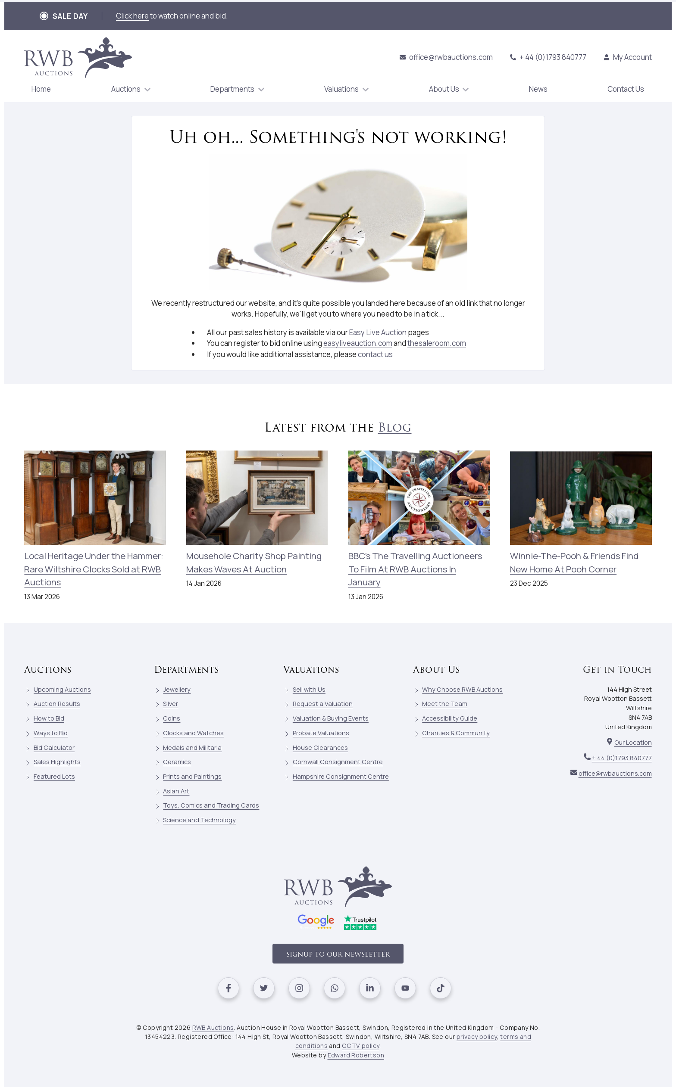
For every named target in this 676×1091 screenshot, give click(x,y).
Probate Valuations (321, 733)
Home (41, 89)
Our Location (633, 742)
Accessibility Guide (449, 718)
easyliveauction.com (357, 343)
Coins (171, 718)
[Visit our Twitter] (264, 988)
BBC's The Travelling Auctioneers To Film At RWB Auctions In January (415, 569)
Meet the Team (444, 703)
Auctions (48, 669)
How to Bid (49, 718)
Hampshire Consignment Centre (341, 776)
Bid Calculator (54, 747)
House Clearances (320, 747)
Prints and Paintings (192, 776)
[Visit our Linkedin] (370, 988)
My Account (628, 57)
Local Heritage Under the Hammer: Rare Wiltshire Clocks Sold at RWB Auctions (93, 569)
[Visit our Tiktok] (440, 988)
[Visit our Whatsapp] (334, 988)
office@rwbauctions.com (446, 57)
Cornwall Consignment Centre (338, 762)
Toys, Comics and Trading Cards (211, 805)
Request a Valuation (323, 703)
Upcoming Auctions (62, 689)
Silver (170, 703)
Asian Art (176, 791)
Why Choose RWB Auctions (462, 689)
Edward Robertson (356, 1055)
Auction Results (57, 703)
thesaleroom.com (436, 343)
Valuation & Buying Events (331, 718)
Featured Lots (54, 776)
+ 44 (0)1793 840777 (548, 57)
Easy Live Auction (378, 332)
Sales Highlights (57, 762)
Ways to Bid (51, 733)
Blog (394, 427)
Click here (132, 16)
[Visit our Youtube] (405, 988)
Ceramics (177, 762)
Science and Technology (199, 820)
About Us (436, 669)
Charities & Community (456, 733)
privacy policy (477, 1036)
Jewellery (177, 689)
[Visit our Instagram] (299, 988)
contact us (375, 354)
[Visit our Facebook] (228, 988)
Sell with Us (309, 689)
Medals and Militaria (192, 747)
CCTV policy (360, 1045)
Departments (186, 669)
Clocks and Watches (193, 733)
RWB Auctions (213, 1027)
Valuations (311, 669)
